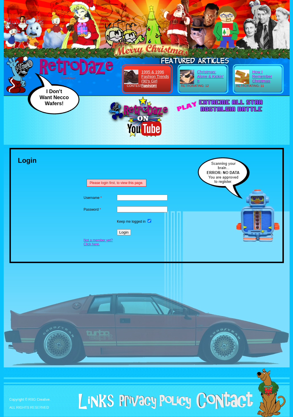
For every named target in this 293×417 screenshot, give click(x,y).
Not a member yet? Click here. (98, 242)
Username (93, 198)
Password (92, 209)
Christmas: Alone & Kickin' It (210, 76)
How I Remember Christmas (262, 76)
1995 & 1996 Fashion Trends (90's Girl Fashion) (155, 79)
